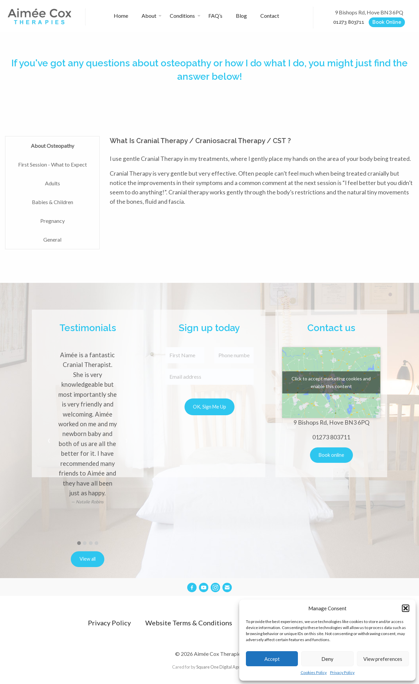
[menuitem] (123, 15)
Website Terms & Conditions (188, 623)
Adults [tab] (52, 183)
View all (88, 559)
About (149, 15)
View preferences (382, 659)
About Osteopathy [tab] (52, 145)
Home (121, 15)
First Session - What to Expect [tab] (52, 164)
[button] (405, 608)
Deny (327, 659)
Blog (241, 15)
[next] (126, 441)
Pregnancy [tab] (52, 220)
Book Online (386, 22)
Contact (269, 15)
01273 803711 (348, 22)
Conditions (182, 15)
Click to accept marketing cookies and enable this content (331, 382)
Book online (331, 455)
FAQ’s (216, 15)
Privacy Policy (342, 672)
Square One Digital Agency (221, 667)
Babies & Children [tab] (52, 202)
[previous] (49, 441)
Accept (272, 659)
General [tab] (52, 239)
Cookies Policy (314, 672)
